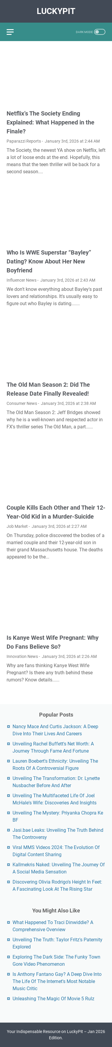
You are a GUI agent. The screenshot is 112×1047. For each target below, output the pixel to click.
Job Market (17, 526)
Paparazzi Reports (24, 141)
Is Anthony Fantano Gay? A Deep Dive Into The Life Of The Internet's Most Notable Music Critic (57, 981)
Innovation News (22, 656)
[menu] (14, 32)
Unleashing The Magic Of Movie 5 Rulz (53, 998)
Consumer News (22, 403)
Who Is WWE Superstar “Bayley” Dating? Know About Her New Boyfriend (49, 261)
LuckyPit (56, 11)
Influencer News (21, 280)
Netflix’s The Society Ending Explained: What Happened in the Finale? (50, 122)
